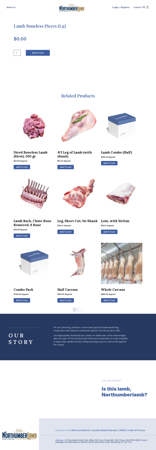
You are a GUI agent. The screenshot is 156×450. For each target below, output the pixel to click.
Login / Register (121, 7)
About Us (11, 7)
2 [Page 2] (77, 309)
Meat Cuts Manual (80, 430)
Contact (137, 7)
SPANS (122, 430)
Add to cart (38, 53)
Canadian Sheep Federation (104, 430)
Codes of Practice (136, 430)
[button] (144, 7)
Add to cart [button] (22, 167)
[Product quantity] (17, 53)
